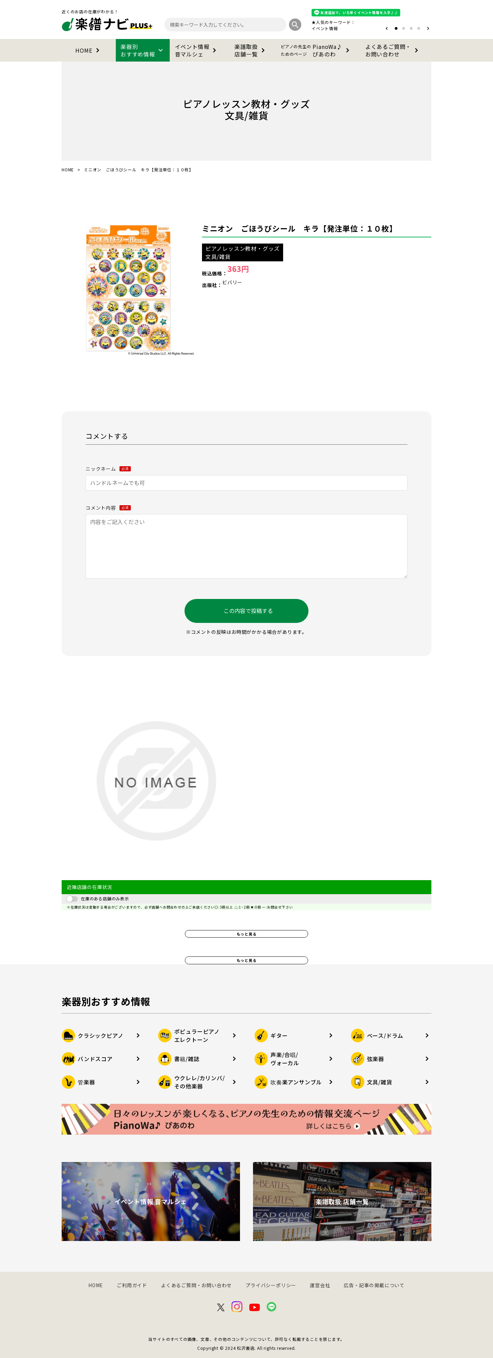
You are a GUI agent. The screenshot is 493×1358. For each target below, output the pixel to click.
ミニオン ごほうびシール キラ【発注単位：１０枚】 (299, 228)
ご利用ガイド (132, 1285)
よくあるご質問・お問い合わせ (393, 50)
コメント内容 (108, 507)
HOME (88, 50)
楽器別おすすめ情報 (143, 50)
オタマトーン (304, 28)
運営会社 (320, 1285)
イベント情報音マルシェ (197, 50)
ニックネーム (108, 468)
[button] (386, 28)
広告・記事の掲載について (374, 1285)
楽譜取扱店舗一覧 (251, 50)
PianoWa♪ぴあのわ (316, 50)
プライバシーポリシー (270, 1285)
